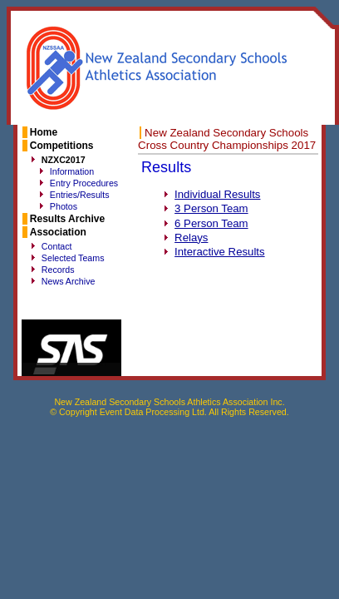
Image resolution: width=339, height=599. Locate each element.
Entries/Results (80, 195)
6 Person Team (211, 223)
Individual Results (217, 194)
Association (58, 232)
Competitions (62, 145)
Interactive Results (219, 251)
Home (43, 132)
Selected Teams (73, 258)
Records (58, 270)
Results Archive (67, 219)
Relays (191, 237)
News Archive (69, 281)
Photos (63, 206)
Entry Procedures (84, 183)
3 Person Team (211, 208)
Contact (57, 246)
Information (72, 171)
